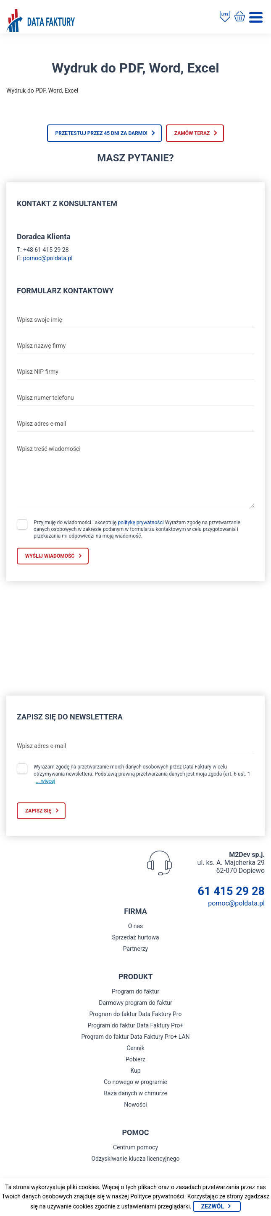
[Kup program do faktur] (239, 17)
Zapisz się (38, 811)
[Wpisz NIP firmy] (135, 371)
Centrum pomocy (135, 1147)
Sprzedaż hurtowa (135, 937)
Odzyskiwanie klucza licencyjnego (135, 1158)
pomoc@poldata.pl (48, 258)
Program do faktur (135, 991)
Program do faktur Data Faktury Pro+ (136, 1025)
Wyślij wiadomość (49, 556)
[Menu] (256, 17)
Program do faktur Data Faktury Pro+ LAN (135, 1036)
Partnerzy (135, 948)
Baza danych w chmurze (135, 1093)
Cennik (135, 1048)
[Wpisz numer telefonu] (135, 397)
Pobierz (135, 1059)
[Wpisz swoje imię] (135, 319)
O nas (135, 926)
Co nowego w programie (135, 1082)
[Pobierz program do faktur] (225, 17)
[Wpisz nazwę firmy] (135, 345)
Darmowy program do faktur (135, 1002)
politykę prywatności (140, 522)
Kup (135, 1070)
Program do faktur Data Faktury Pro (135, 1014)
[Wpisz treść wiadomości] (135, 474)
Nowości (135, 1104)
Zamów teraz (192, 133)
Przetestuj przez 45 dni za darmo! (101, 133)
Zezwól (212, 1206)
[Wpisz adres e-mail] (135, 423)
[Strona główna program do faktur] (40, 21)
